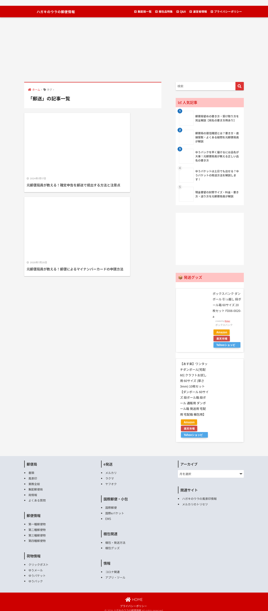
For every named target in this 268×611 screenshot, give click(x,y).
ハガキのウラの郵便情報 (55, 11)
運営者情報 (198, 11)
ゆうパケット (37, 572)
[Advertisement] (134, 49)
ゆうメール (35, 567)
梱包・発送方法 (115, 540)
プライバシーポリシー (226, 11)
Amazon (222, 331)
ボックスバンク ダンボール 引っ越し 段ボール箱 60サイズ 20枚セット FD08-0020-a (227, 304)
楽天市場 (222, 338)
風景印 (32, 477)
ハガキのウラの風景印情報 (199, 498)
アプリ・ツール (115, 575)
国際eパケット (114, 511)
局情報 (32, 493)
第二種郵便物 (37, 527)
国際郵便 (111, 506)
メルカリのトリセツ (195, 503)
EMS (108, 517)
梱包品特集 (164, 11)
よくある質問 (37, 498)
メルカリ (111, 472)
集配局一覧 (142, 11)
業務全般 (34, 482)
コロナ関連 (112, 569)
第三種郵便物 (37, 533)
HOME (134, 596)
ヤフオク (111, 482)
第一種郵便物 (37, 522)
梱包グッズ (112, 546)
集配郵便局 (35, 488)
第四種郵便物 (37, 538)
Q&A (181, 11)
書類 (31, 472)
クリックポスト (38, 562)
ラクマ (109, 477)
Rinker (227, 320)
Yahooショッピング (226, 344)
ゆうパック (35, 578)
